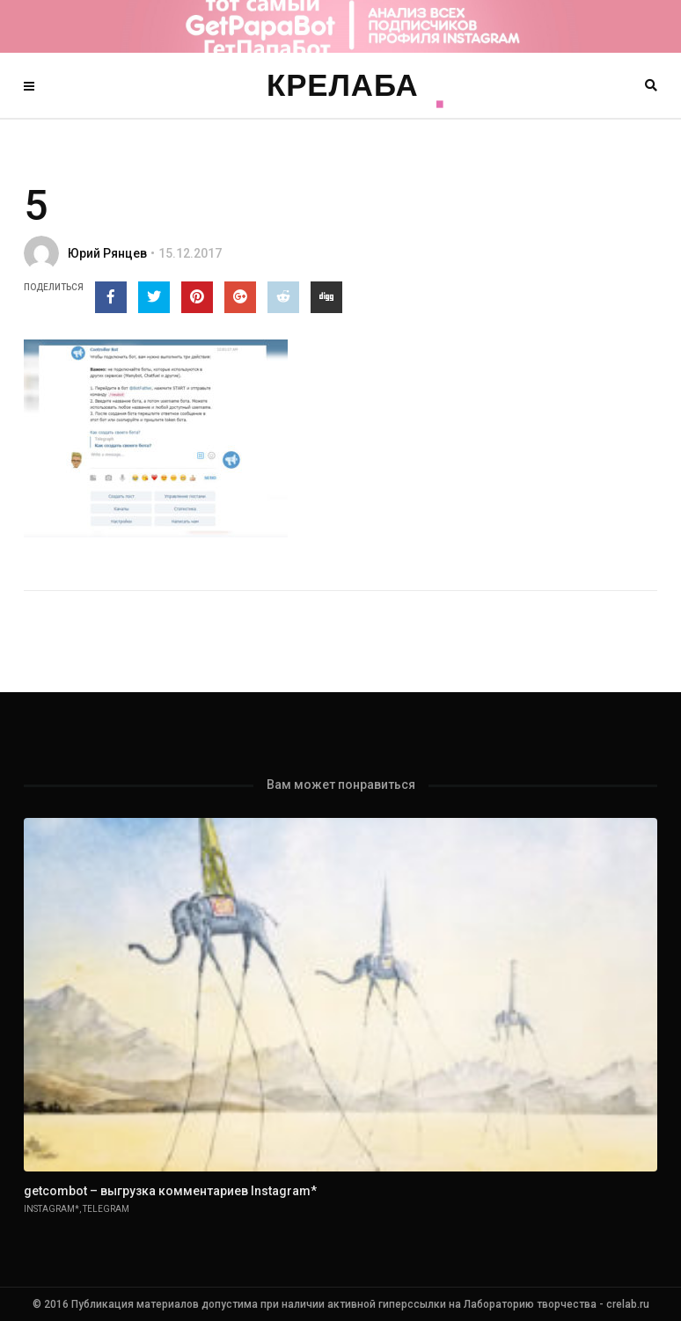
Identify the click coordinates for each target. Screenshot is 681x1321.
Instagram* (51, 1209)
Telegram (106, 1209)
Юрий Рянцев (107, 253)
